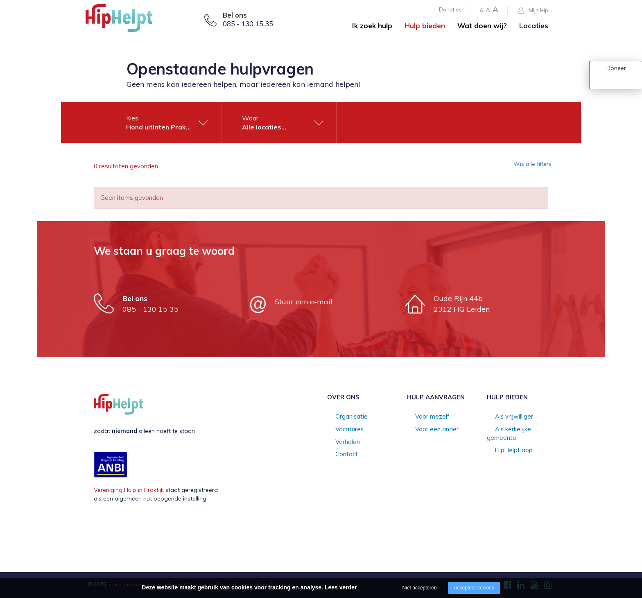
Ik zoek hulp (372, 25)
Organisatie (343, 417)
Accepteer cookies (474, 588)
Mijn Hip (533, 10)
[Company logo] (126, 20)
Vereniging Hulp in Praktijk (129, 490)
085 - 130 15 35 (248, 24)
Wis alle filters (527, 166)
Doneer (616, 81)
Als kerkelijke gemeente (518, 429)
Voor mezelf (423, 417)
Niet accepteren (419, 588)
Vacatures (341, 429)
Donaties (450, 9)
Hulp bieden (425, 25)
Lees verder (341, 587)
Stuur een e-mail (303, 301)
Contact (338, 455)
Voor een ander (428, 429)
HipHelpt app (505, 442)
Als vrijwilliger (505, 417)
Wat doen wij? (482, 25)
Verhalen (339, 442)
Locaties (533, 25)
